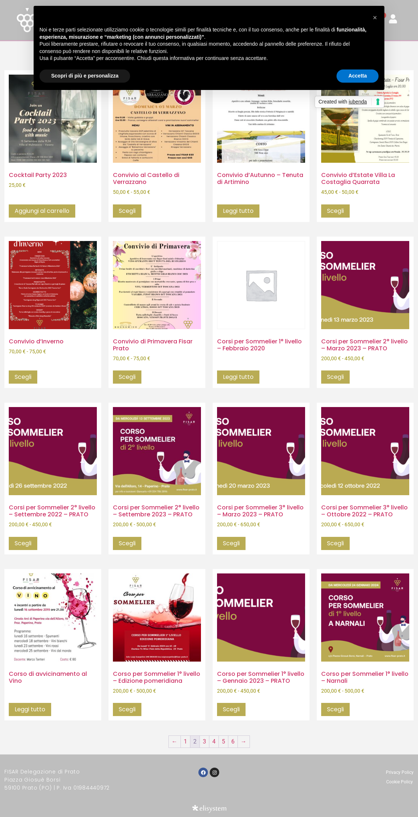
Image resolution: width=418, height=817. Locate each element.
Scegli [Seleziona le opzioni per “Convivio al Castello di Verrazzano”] (127, 211)
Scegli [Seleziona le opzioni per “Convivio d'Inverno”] (23, 377)
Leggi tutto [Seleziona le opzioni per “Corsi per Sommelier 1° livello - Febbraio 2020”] (238, 377)
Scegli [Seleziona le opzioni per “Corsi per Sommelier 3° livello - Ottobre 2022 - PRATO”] (335, 543)
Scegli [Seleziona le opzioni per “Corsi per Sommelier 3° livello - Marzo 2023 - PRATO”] (231, 543)
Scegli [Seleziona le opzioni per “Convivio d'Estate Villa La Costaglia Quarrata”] (335, 211)
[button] (375, 17)
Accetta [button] (357, 76)
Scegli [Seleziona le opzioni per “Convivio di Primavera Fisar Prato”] (127, 377)
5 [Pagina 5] (223, 741)
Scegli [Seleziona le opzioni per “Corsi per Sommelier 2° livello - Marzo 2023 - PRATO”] (335, 377)
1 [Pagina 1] (185, 741)
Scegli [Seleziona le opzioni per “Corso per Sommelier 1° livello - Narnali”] (335, 709)
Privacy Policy (400, 772)
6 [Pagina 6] (233, 741)
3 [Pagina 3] (204, 741)
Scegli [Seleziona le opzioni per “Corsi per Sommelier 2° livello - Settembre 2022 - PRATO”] (23, 543)
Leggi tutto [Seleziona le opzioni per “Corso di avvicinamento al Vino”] (30, 709)
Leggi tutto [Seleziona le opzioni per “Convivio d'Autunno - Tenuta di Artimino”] (238, 211)
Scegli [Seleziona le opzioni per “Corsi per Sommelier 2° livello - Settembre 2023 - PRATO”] (127, 543)
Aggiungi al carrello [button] (42, 211)
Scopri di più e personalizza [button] (84, 76)
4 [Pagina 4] (214, 741)
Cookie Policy (399, 781)
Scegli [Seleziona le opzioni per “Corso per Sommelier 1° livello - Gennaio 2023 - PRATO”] (231, 709)
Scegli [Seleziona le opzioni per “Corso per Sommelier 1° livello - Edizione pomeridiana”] (127, 709)
